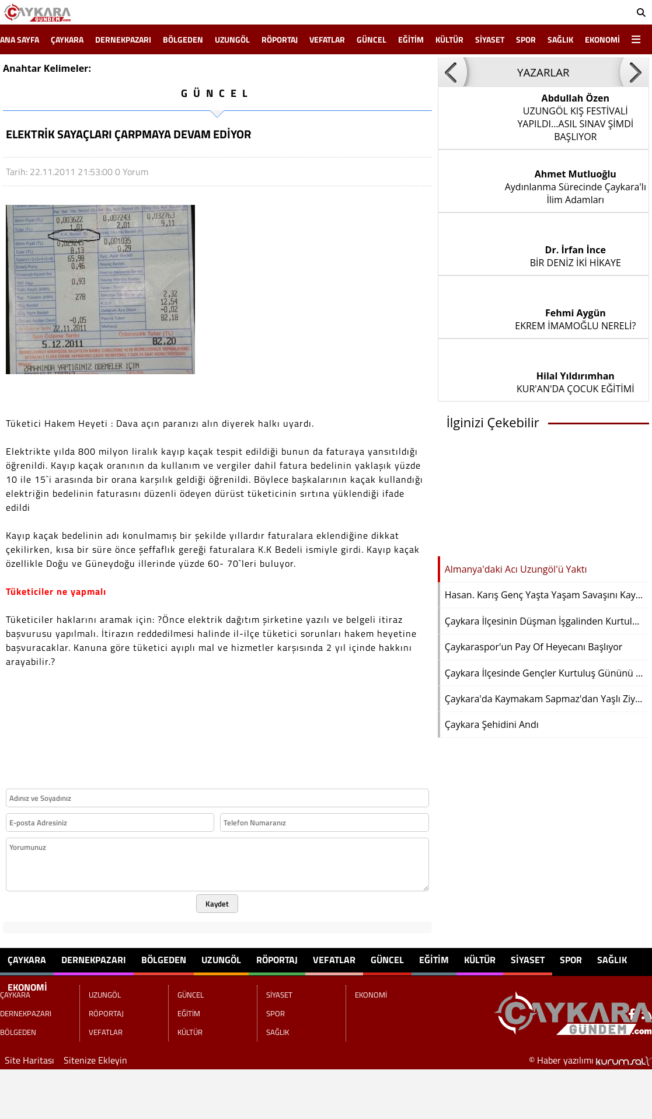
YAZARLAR (543, 72)
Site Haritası (29, 1060)
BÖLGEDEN (183, 39)
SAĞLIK (560, 39)
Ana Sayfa (19, 39)
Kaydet (217, 903)
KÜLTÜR (449, 39)
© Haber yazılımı (590, 1060)
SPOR (526, 39)
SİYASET (489, 39)
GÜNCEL (371, 39)
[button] (452, 72)
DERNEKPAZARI (123, 39)
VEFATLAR (327, 39)
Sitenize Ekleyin (95, 1060)
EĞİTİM (411, 39)
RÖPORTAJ (280, 39)
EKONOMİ (602, 39)
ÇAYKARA (67, 39)
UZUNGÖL (232, 39)
